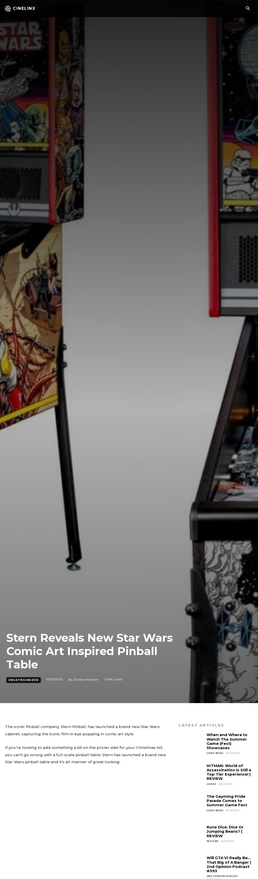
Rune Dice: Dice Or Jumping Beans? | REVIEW (225, 831)
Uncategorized (23, 680)
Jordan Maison (85, 679)
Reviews (213, 841)
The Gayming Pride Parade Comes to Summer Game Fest (227, 801)
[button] (248, 9)
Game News (215, 753)
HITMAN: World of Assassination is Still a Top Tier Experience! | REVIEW (229, 772)
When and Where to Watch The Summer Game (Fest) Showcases (227, 741)
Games (211, 784)
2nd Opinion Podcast (222, 876)
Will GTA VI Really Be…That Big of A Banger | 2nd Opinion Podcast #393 (229, 864)
